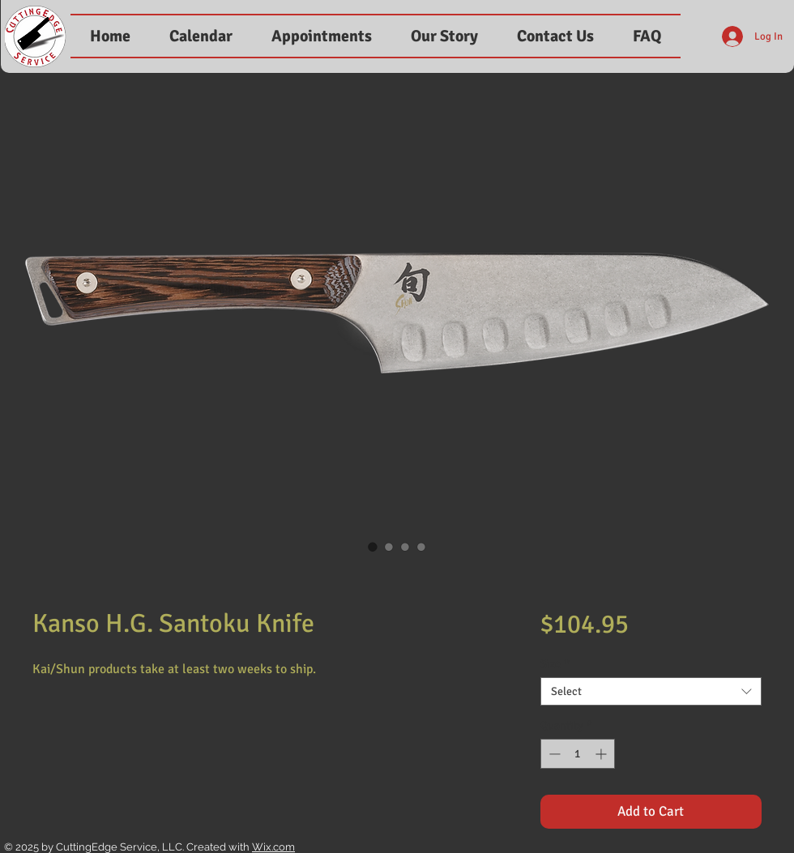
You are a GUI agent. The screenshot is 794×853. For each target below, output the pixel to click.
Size (555, 664)
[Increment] (602, 754)
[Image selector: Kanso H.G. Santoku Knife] (373, 547)
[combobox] (651, 691)
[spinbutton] (577, 754)
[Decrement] (553, 754)
